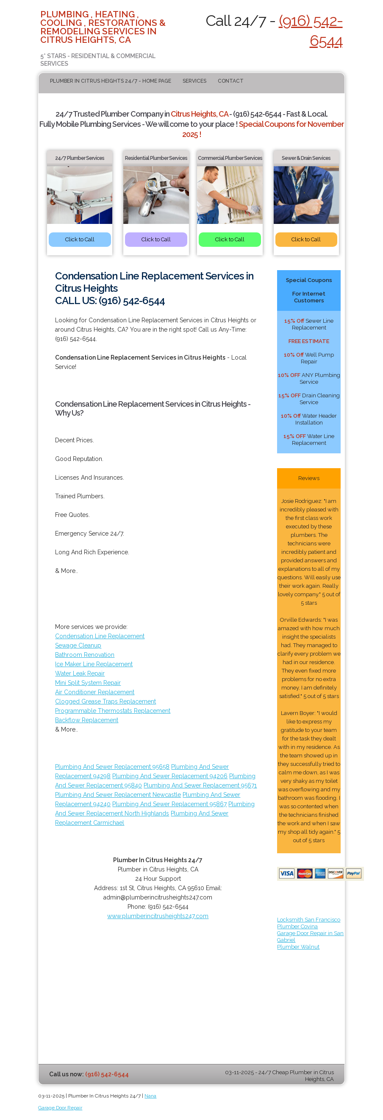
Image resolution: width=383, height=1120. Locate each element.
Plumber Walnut (298, 947)
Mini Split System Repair (88, 682)
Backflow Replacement (86, 720)
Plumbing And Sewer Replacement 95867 (169, 804)
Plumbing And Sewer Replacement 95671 (200, 785)
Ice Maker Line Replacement (94, 664)
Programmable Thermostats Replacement (112, 710)
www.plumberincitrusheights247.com (157, 916)
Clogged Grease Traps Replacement (105, 701)
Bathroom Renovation (84, 654)
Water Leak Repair (80, 673)
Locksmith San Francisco (308, 919)
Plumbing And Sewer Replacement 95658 (112, 766)
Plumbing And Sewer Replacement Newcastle (118, 794)
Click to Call (79, 239)
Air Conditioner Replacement (94, 692)
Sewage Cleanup (78, 645)
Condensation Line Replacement (99, 636)
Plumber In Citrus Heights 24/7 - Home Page (110, 81)
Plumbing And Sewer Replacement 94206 (170, 776)
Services (194, 81)
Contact (231, 81)
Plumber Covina (297, 926)
